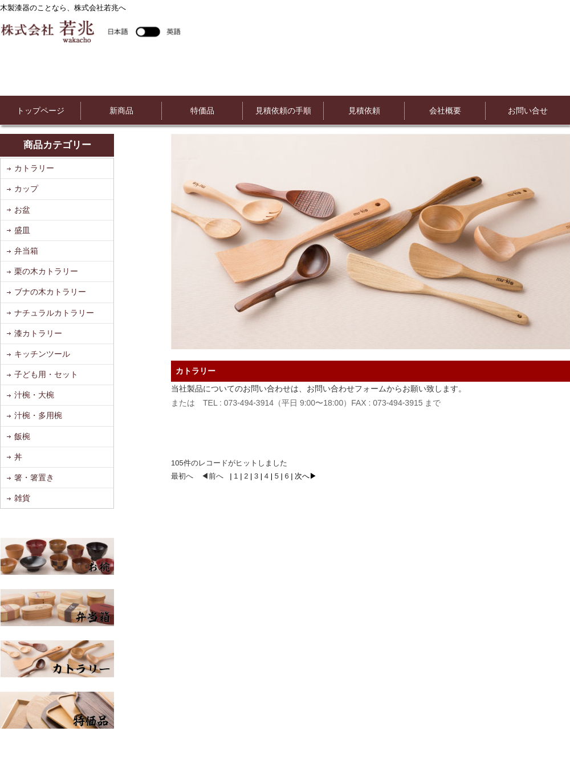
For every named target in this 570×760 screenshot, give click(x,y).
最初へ (182, 476)
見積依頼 (364, 110)
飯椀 (22, 436)
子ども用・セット (46, 374)
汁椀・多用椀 (38, 415)
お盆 (22, 209)
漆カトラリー (38, 333)
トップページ (40, 110)
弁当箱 (26, 250)
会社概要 (445, 110)
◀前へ (212, 476)
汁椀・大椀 (34, 394)
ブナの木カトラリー (50, 291)
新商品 (121, 110)
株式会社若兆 (90, 31)
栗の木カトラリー (46, 271)
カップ (26, 188)
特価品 (202, 110)
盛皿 (22, 230)
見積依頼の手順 (283, 110)
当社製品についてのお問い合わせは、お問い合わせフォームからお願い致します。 (318, 388)
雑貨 (22, 497)
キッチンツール (42, 353)
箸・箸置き (34, 477)
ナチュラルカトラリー (54, 312)
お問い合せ (528, 110)
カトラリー (34, 168)
